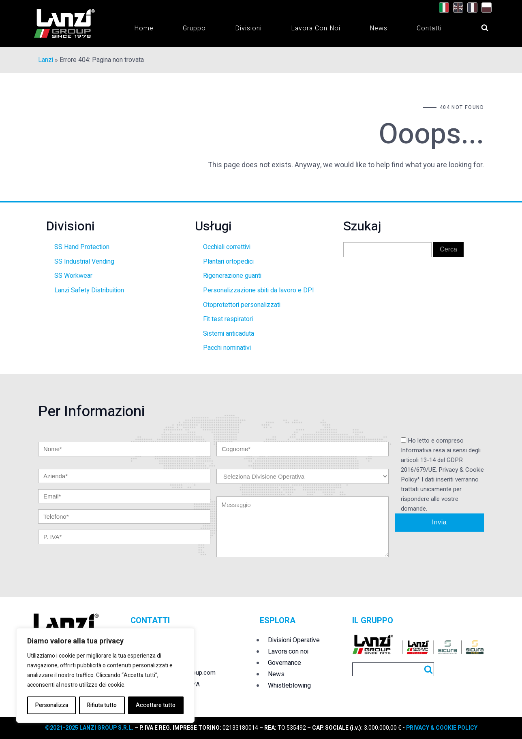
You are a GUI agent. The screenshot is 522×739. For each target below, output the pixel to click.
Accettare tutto (155, 705)
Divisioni (248, 28)
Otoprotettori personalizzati (241, 305)
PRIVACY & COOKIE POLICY (441, 728)
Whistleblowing (289, 685)
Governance (284, 663)
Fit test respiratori (228, 319)
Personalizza (51, 705)
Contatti (429, 28)
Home (144, 28)
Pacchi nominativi (227, 348)
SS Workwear (73, 276)
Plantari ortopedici (228, 261)
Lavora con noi (315, 28)
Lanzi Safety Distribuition (89, 290)
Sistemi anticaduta (228, 334)
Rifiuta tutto (102, 705)
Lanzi (45, 60)
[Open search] (477, 25)
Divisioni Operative (294, 640)
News (378, 28)
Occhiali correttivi (226, 247)
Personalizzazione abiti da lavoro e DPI (258, 290)
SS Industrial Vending (84, 261)
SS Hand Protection (81, 247)
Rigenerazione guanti (232, 276)
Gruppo (194, 28)
